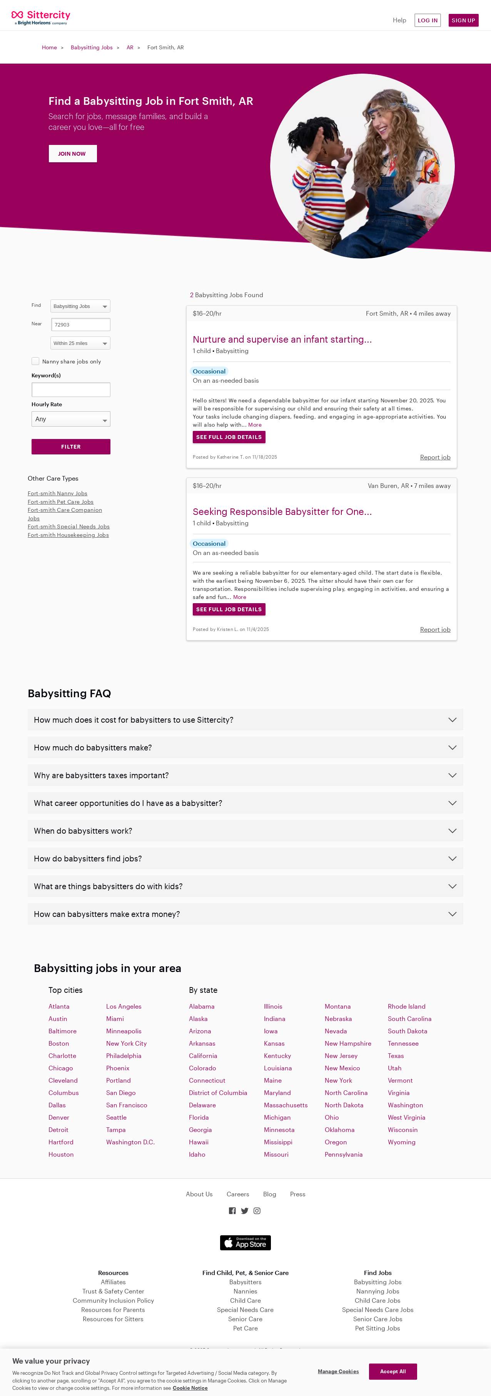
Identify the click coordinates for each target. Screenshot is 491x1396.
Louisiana (278, 1067)
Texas (396, 1055)
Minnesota (279, 1129)
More (255, 424)
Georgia (200, 1129)
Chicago (60, 1067)
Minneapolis (124, 1030)
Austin (57, 1018)
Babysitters (245, 1281)
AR (130, 47)
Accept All (393, 1371)
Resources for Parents (113, 1309)
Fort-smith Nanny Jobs (57, 493)
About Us (199, 1194)
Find (36, 305)
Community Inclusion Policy (113, 1300)
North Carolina (346, 1092)
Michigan (277, 1117)
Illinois (273, 1006)
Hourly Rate (47, 404)
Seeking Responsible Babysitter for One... (282, 511)
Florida (199, 1117)
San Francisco (126, 1104)
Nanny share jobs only (71, 361)
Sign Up (464, 20)
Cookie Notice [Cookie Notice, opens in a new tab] (190, 1388)
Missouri (276, 1154)
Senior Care (245, 1318)
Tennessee (403, 1043)
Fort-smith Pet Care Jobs (61, 501)
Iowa (271, 1030)
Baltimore (62, 1030)
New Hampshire (348, 1043)
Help (399, 20)
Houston (61, 1154)
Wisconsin (403, 1129)
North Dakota (344, 1104)
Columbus (63, 1092)
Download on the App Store (245, 1242)
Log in (428, 20)
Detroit (58, 1129)
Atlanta (59, 1006)
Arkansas (202, 1043)
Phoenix (117, 1067)
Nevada (336, 1030)
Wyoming (402, 1141)
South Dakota (408, 1030)
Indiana (275, 1018)
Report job (435, 457)
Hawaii (199, 1141)
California (203, 1055)
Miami (115, 1018)
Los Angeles (124, 1006)
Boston (58, 1043)
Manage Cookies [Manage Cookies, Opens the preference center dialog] (338, 1371)
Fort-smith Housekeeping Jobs (68, 534)
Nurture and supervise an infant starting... (282, 339)
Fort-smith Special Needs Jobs (69, 526)
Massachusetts (286, 1104)
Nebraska (338, 1018)
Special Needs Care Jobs (378, 1309)
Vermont (400, 1080)
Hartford (60, 1141)
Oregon (336, 1141)
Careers (238, 1194)
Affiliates (113, 1281)
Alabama (202, 1006)
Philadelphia (124, 1055)
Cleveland (63, 1080)
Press (298, 1194)
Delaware (202, 1104)
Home (49, 47)
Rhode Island (407, 1006)
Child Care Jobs (378, 1300)
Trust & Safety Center (113, 1291)
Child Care (245, 1300)
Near (37, 323)
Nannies (245, 1291)
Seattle (116, 1117)
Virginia (399, 1092)
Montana (338, 1006)
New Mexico (342, 1067)
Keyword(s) (46, 375)
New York (338, 1080)
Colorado (202, 1067)
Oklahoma (340, 1129)
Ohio (332, 1117)
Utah (395, 1067)
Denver (58, 1117)
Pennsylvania (344, 1154)
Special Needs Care (245, 1309)
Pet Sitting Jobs (377, 1328)
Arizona (200, 1030)
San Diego (121, 1092)
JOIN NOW (72, 153)
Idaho (197, 1154)
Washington (405, 1104)
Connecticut (207, 1080)
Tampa (116, 1129)
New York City (126, 1043)
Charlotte (62, 1055)
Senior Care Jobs (377, 1318)
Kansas (274, 1043)
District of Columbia (218, 1092)
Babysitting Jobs (92, 47)
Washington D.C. (130, 1141)
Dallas (57, 1104)
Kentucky (277, 1055)
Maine (273, 1080)
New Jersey (341, 1055)
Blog (269, 1194)
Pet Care (245, 1328)
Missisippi (278, 1141)
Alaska (198, 1018)
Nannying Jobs (377, 1291)
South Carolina (410, 1018)
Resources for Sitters (113, 1318)
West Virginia (407, 1117)
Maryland (277, 1092)
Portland (118, 1080)
